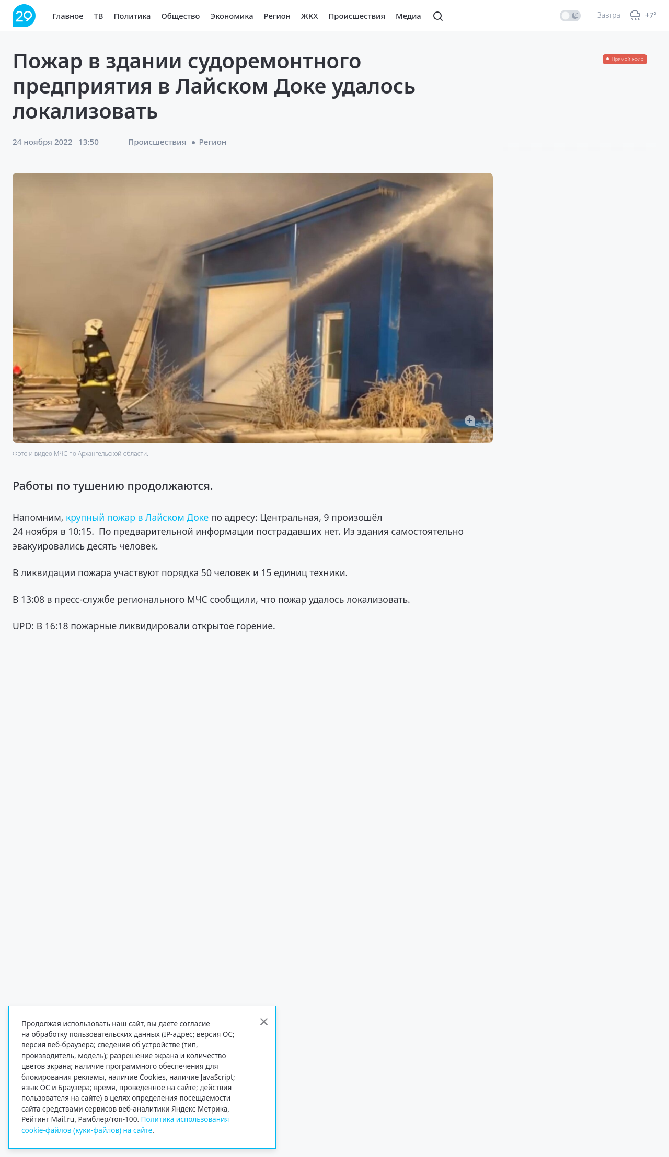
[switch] (570, 15)
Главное (68, 15)
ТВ (98, 15)
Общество (181, 15)
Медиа (408, 15)
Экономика (232, 15)
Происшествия (356, 15)
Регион (277, 15)
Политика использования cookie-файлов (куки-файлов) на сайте (125, 1124)
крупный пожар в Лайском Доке (136, 517)
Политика (132, 15)
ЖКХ (309, 15)
